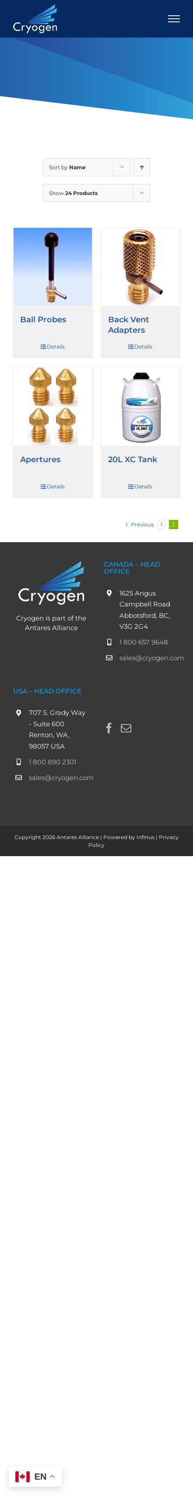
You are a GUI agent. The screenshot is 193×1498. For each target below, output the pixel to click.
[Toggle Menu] (174, 18)
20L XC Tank (132, 459)
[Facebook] (109, 728)
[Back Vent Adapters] (141, 267)
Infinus (145, 837)
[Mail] (126, 728)
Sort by (67, 167)
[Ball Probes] (53, 267)
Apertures (40, 459)
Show (73, 193)
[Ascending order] (141, 167)
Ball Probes (43, 319)
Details (56, 346)
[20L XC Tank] (141, 406)
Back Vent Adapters (128, 324)
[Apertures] (53, 406)
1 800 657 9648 (143, 642)
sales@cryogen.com (149, 658)
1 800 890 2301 (52, 762)
